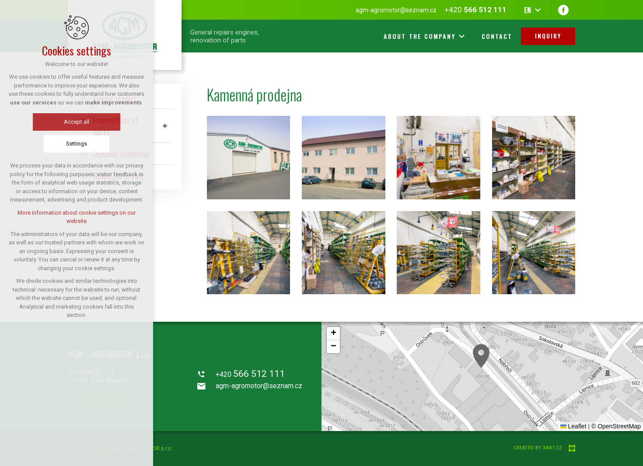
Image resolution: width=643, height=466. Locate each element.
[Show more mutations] (537, 10)
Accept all (76, 121)
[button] (481, 356)
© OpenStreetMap (616, 426)
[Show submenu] (165, 126)
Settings (76, 143)
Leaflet (573, 426)
